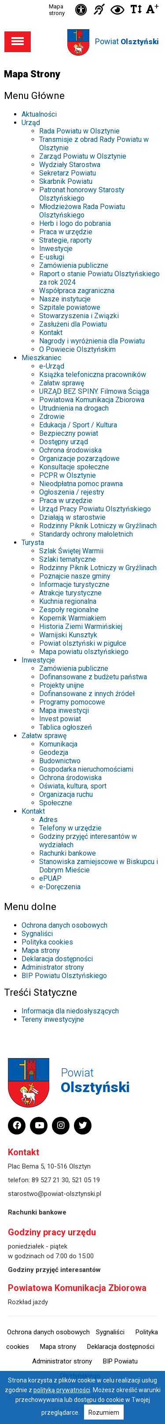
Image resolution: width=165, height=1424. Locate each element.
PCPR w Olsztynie (67, 475)
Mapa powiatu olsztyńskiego (83, 651)
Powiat (127, 41)
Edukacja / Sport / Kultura (78, 425)
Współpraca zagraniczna (76, 290)
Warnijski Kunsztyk (68, 635)
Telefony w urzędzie (70, 828)
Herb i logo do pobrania (75, 223)
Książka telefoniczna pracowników (92, 374)
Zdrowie (52, 416)
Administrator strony (53, 967)
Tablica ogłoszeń (65, 727)
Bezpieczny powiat (68, 433)
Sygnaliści (37, 933)
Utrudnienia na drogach (74, 408)
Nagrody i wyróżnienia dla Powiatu (92, 341)
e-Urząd (51, 366)
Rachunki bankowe (67, 853)
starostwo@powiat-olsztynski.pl (54, 1194)
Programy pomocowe (72, 702)
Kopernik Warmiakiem (72, 618)
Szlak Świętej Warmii (71, 551)
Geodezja (53, 752)
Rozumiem (103, 1412)
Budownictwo (60, 761)
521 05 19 (86, 1180)
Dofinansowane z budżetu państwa (93, 677)
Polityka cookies (47, 942)
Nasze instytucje (65, 299)
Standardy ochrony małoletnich (86, 534)
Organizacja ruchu (66, 794)
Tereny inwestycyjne (53, 1019)
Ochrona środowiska (70, 450)
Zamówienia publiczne (73, 265)
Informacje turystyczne (74, 584)
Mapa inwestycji (64, 710)
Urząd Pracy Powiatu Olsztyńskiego (95, 509)
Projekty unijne (61, 685)
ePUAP (50, 878)
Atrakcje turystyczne (70, 593)
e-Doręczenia (60, 887)
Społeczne (55, 803)
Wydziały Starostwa (69, 164)
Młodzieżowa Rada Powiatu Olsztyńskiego (82, 210)
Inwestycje (56, 248)
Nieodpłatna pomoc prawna (81, 484)
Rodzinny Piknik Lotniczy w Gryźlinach (98, 526)
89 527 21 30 (50, 1180)
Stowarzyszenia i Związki (79, 316)
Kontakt (50, 332)
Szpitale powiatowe (69, 307)
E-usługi (51, 257)
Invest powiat (60, 719)
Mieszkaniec (41, 358)
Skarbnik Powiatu (65, 181)
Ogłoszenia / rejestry (71, 492)
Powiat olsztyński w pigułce (82, 643)
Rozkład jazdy (28, 1302)
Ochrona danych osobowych (64, 925)
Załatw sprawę (61, 383)
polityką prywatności (61, 1390)
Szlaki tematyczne (67, 559)
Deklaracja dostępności (57, 959)
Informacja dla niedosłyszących (70, 1011)
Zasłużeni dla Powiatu (73, 324)
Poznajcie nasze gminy (74, 576)
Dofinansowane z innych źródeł (87, 693)
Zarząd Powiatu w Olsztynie (82, 156)
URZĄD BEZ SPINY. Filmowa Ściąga (94, 391)
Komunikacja (58, 744)
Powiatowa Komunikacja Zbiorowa (91, 400)
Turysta (33, 542)
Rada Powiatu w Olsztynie (79, 131)
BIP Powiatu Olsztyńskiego (64, 975)
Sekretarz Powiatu (67, 173)
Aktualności (39, 114)
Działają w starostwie (72, 517)
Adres (48, 819)
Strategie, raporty (65, 240)
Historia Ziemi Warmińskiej (80, 626)
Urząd (31, 122)
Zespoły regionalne (69, 609)
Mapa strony (57, 9)
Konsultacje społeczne (74, 467)
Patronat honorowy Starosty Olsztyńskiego (82, 194)
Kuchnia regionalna (67, 601)
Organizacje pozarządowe (79, 458)
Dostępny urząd (63, 442)
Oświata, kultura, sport (72, 786)
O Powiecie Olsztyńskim (77, 349)
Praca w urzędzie (65, 232)
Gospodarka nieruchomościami (86, 769)
